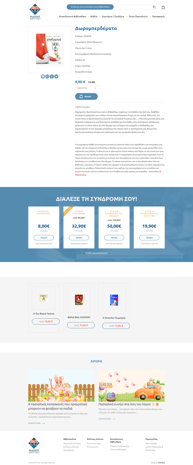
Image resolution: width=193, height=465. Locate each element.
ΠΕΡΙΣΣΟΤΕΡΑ (34, 423)
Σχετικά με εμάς (94, 443)
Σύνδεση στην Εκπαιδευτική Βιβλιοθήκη (90, 7)
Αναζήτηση (154, 6)
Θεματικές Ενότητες (72, 443)
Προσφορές (158, 16)
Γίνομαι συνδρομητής (119, 446)
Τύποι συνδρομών (118, 449)
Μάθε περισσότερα (96, 253)
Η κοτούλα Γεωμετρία (114, 318)
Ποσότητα (82, 88)
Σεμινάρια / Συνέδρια (113, 16)
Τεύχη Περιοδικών (138, 16)
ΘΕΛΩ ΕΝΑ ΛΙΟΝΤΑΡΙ (79, 317)
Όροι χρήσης (151, 443)
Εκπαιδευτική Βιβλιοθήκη (72, 16)
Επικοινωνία (92, 447)
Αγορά (88, 96)
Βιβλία (93, 16)
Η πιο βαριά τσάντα (43, 313)
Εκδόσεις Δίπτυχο (71, 447)
